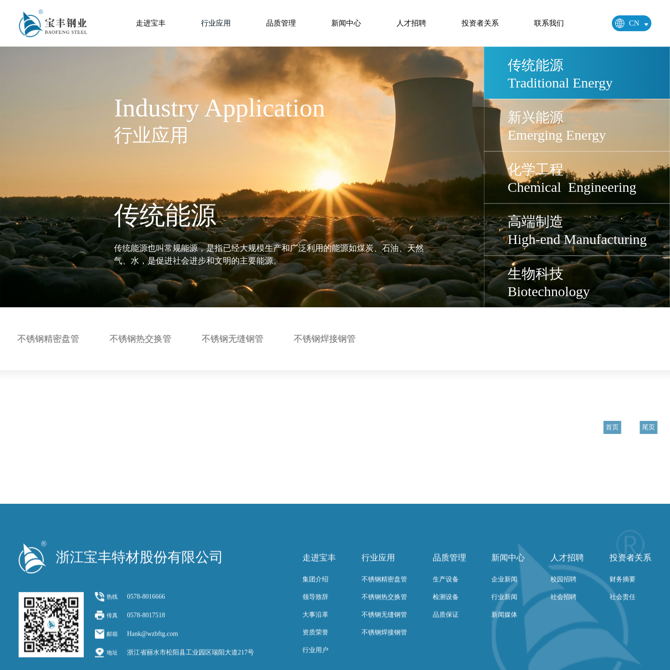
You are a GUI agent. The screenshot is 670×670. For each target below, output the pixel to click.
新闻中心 (346, 23)
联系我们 (549, 23)
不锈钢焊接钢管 (322, 339)
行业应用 (216, 23)
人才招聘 (411, 23)
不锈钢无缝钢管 (230, 339)
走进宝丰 (151, 23)
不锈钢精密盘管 (45, 339)
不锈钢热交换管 (137, 339)
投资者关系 (480, 23)
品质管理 (281, 23)
